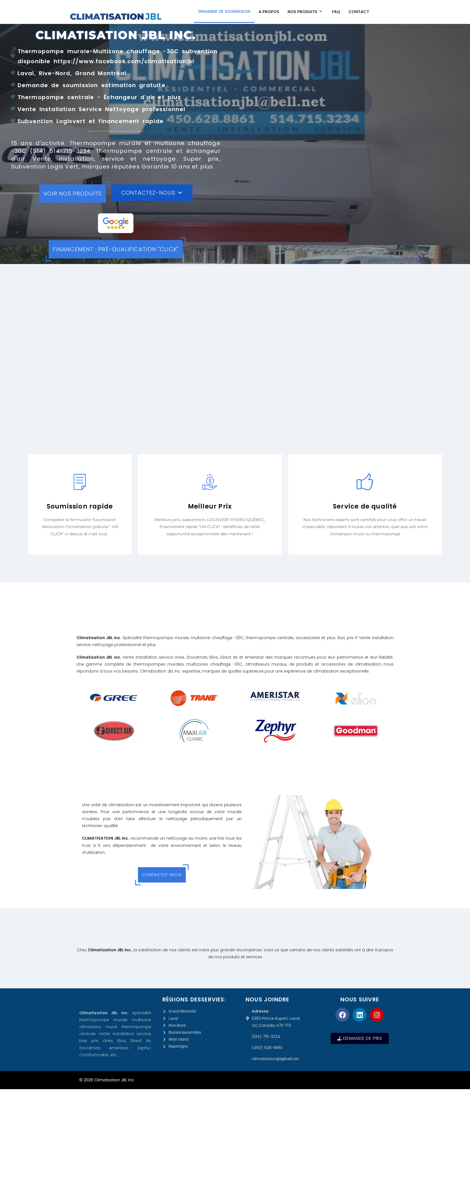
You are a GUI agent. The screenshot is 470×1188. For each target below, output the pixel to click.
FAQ (337, 12)
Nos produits (305, 12)
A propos (269, 12)
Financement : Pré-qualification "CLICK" (116, 249)
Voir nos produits (72, 193)
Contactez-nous (162, 874)
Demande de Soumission (224, 11)
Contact (360, 12)
